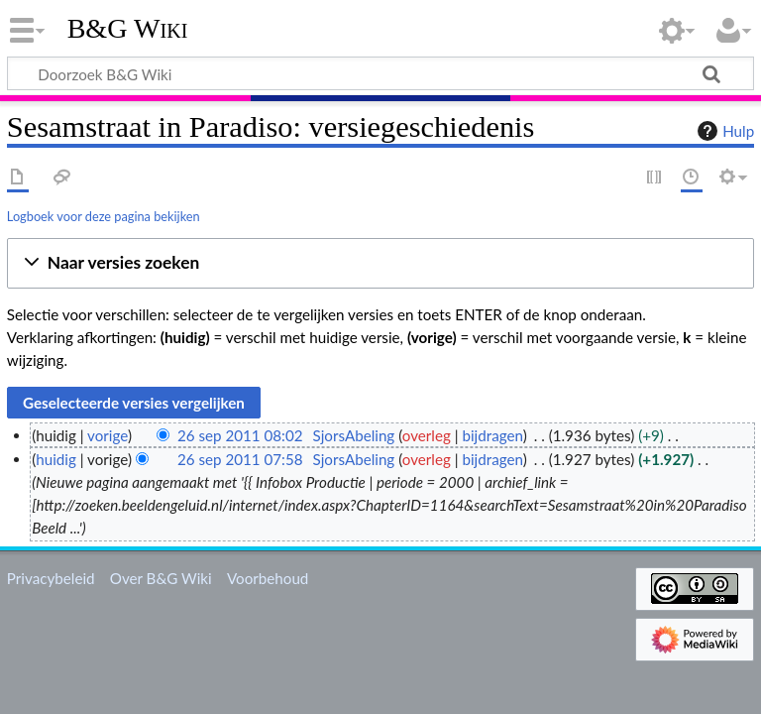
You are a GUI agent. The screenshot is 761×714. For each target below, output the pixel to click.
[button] (380, 263)
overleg (426, 435)
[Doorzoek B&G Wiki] (380, 73)
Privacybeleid (51, 578)
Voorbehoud (267, 578)
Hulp (723, 131)
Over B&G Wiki (161, 578)
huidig (56, 459)
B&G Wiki (127, 29)
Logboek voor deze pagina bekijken (103, 216)
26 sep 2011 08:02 (240, 435)
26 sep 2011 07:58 (240, 459)
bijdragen (492, 435)
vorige (107, 435)
